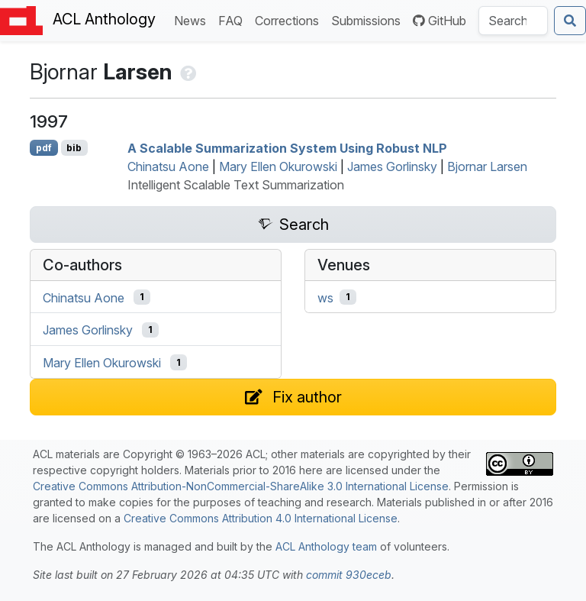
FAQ (233, 19)
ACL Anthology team (326, 546)
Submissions (369, 19)
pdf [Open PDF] (44, 147)
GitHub (439, 20)
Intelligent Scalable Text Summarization (235, 184)
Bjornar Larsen (487, 166)
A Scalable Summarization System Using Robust (287, 148)
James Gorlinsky (392, 166)
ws (325, 297)
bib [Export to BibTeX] (74, 147)
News (193, 19)
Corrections (290, 19)
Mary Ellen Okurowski (278, 166)
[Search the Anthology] (513, 20)
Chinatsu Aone (168, 166)
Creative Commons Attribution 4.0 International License (261, 518)
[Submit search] (570, 20)
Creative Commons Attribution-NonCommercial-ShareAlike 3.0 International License (241, 486)
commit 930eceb (348, 574)
